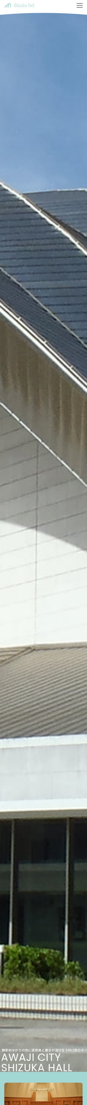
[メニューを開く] (80, 5)
